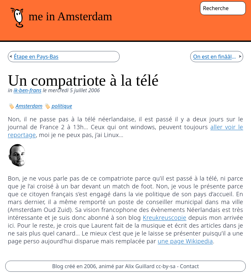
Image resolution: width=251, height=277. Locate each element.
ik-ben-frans (28, 90)
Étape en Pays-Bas (36, 56)
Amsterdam (29, 106)
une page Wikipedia (185, 241)
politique (62, 106)
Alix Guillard (140, 266)
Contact (189, 266)
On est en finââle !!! (215, 56)
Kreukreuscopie (164, 217)
